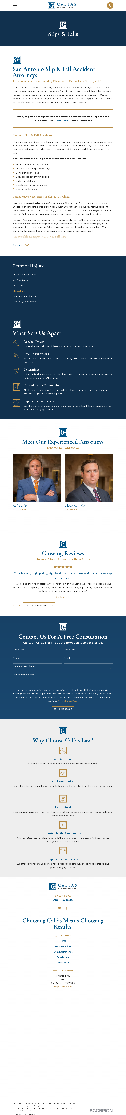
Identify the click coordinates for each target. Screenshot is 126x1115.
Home (63, 941)
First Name (18, 650)
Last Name (69, 650)
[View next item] (65, 522)
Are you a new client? (24, 667)
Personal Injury (63, 947)
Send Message (63, 710)
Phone (16, 658)
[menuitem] (63, 275)
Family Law (63, 958)
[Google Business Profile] (59, 908)
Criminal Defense (63, 952)
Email (67, 658)
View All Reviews (39, 606)
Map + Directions (63, 987)
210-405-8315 (63, 900)
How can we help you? (25, 675)
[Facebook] (66, 908)
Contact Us (63, 963)
